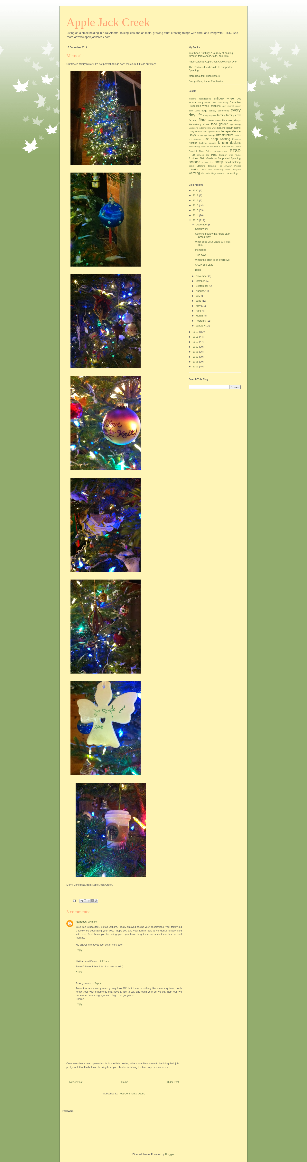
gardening (235, 124)
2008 (196, 351)
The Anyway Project (230, 166)
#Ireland (192, 99)
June (199, 300)
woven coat (223, 173)
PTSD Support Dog (222, 155)
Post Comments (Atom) (132, 1093)
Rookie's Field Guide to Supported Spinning (215, 158)
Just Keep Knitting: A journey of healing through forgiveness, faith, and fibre (211, 55)
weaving (194, 173)
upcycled (237, 170)
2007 (196, 356)
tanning (212, 166)
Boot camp (223, 102)
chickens (216, 105)
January (201, 325)
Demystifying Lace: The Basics (206, 81)
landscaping (194, 147)
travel (227, 169)
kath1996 (81, 921)
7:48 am (92, 921)
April (199, 310)
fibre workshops (231, 120)
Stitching (201, 166)
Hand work (212, 128)
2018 (196, 195)
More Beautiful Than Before (204, 75)
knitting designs (229, 142)
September (202, 285)
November (202, 276)
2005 (196, 366)
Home (124, 1082)
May (198, 305)
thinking (194, 169)
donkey (212, 110)
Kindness (236, 139)
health (229, 127)
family (221, 115)
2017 (196, 200)
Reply (79, 950)
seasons (194, 162)
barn (214, 102)
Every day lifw (209, 116)
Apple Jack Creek (108, 22)
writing (234, 173)
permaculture (220, 151)
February (201, 320)
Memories (200, 249)
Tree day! (200, 254)
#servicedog (205, 98)
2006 (196, 361)
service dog (207, 162)
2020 (196, 190)
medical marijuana (210, 146)
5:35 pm (96, 983)
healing (221, 127)
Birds (198, 269)
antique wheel (224, 98)
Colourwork (201, 228)
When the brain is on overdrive (212, 259)
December (202, 224)
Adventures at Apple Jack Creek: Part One (213, 61)
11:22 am (103, 961)
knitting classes (207, 143)
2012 (196, 331)
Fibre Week (214, 120)
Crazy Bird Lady (204, 264)
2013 (196, 220)
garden (223, 124)
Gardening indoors (197, 128)
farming (193, 120)
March (200, 315)
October (201, 280)
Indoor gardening (206, 135)
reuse (238, 155)
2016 (196, 205)
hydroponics (214, 131)
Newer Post (75, 1082)
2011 (196, 336)
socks (191, 166)
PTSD (235, 150)
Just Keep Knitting (216, 139)
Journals (197, 139)
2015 (196, 210)
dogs (204, 110)
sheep (219, 162)
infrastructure (224, 135)
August (200, 290)
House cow (201, 131)
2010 (196, 341)
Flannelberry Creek (199, 124)
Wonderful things (208, 173)
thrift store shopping (212, 170)
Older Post (173, 1082)
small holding (233, 162)
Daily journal (228, 106)
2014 (196, 215)
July (198, 295)
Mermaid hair (228, 147)
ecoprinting (223, 110)
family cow (233, 115)
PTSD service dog (199, 155)
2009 (196, 346)
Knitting (193, 142)
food (214, 124)
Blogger (169, 1154)
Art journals (204, 102)
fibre (203, 120)
